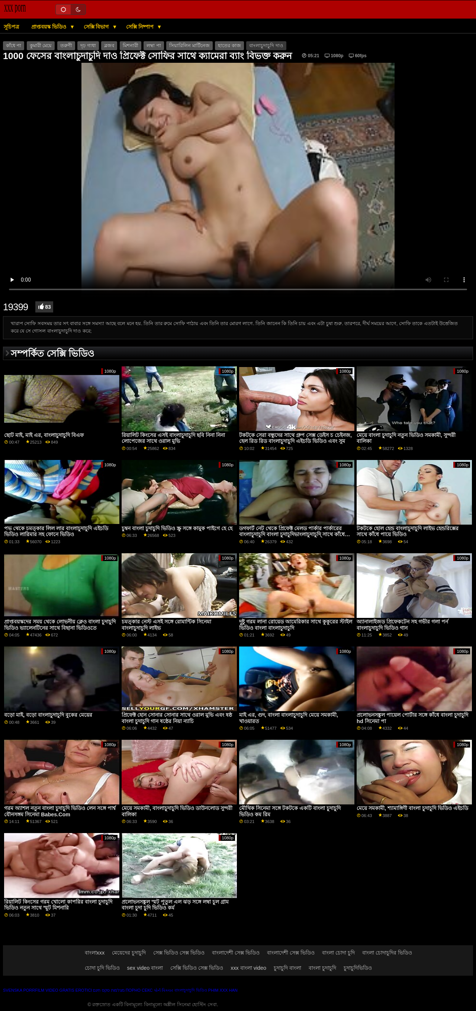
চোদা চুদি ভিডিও (102, 968)
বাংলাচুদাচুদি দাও (266, 45)
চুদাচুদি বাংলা (287, 968)
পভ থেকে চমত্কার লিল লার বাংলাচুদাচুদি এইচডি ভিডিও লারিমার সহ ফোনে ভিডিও (56, 531)
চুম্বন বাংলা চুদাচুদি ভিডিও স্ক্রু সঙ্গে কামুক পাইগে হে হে (177, 528)
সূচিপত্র (11, 27)
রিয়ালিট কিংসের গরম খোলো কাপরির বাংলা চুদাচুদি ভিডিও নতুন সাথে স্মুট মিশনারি (58, 905)
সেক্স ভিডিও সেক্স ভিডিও (179, 953)
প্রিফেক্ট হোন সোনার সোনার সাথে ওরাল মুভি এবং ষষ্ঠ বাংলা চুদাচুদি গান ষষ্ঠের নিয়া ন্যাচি (177, 718)
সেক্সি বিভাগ (97, 27)
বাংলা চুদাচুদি (322, 968)
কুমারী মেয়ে (41, 45)
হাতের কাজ (229, 45)
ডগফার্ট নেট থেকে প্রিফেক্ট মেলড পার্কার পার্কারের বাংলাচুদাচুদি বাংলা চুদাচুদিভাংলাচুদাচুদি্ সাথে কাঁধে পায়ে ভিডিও (292, 534)
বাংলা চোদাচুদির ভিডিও (387, 953)
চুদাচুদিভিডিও (358, 968)
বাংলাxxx (95, 953)
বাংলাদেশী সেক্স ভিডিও (236, 953)
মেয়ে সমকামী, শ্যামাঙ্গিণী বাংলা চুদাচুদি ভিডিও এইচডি (412, 808)
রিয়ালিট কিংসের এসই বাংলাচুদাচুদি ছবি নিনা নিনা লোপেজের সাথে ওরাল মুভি (173, 438)
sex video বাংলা (145, 968)
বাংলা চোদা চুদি (338, 953)
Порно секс (139, 990)
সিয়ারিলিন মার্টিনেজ (189, 45)
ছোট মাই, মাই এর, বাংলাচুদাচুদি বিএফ (44, 435)
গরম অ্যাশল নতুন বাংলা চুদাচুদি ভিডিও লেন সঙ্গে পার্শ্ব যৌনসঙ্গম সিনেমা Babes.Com (60, 811)
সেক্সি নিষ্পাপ (140, 27)
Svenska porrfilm (23, 990)
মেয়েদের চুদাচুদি (129, 953)
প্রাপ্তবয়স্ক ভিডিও (49, 27)
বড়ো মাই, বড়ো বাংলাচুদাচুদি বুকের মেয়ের (48, 715)
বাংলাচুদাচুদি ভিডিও (190, 990)
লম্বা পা (154, 45)
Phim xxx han (223, 990)
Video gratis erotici (68, 990)
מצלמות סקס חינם (108, 990)
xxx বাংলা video (248, 968)
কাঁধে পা (13, 45)
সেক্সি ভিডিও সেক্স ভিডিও (196, 968)
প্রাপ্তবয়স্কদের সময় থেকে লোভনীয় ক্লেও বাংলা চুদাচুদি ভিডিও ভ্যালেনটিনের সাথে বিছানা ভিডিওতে (60, 625)
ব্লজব (109, 45)
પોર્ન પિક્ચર (163, 990)
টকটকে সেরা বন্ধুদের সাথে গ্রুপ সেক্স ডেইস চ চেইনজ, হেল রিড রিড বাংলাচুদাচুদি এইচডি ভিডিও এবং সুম (295, 438)
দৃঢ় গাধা (88, 45)
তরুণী (66, 45)
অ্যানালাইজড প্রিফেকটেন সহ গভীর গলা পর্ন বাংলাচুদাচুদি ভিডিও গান (402, 625)
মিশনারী (130, 45)
